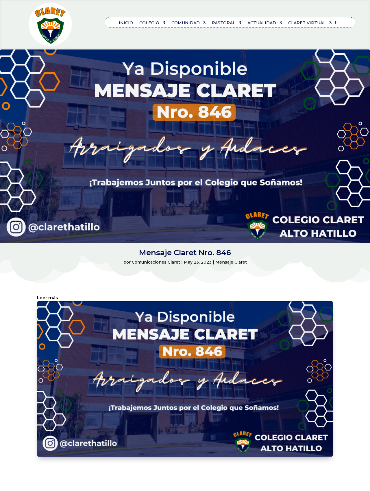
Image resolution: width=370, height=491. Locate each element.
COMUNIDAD (185, 23)
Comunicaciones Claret (156, 262)
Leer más (47, 298)
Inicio (126, 23)
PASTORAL (223, 23)
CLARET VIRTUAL (307, 23)
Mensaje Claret (231, 262)
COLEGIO (149, 23)
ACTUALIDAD (261, 23)
